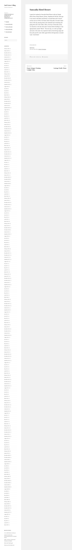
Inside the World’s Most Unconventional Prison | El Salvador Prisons (10, 536)
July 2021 (6, 162)
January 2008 (6, 503)
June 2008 (6, 493)
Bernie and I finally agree (8, 543)
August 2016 (6, 286)
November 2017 (7, 255)
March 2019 (6, 221)
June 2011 (6, 417)
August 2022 (6, 135)
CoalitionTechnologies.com (9, 14)
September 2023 (7, 107)
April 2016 (6, 295)
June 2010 (6, 442)
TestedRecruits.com (7, 15)
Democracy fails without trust (9, 545)
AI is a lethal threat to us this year (10, 532)
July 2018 (6, 238)
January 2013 (6, 377)
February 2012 (6, 400)
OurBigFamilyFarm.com (8, 17)
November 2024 (7, 80)
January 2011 (6, 427)
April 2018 (6, 244)
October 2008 (6, 484)
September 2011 (7, 411)
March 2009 (6, 474)
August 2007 (6, 514)
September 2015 (7, 309)
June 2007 (6, 518)
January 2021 (6, 175)
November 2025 (7, 54)
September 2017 (7, 259)
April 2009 (6, 472)
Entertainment (45, 56)
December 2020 (7, 177)
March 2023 (6, 120)
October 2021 (6, 156)
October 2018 (6, 231)
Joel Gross (39, 56)
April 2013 (6, 371)
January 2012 (6, 402)
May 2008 (6, 495)
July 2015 (6, 314)
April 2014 (6, 345)
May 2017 (6, 267)
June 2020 (6, 189)
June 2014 (6, 341)
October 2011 (6, 409)
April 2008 (6, 497)
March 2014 (6, 347)
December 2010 (7, 430)
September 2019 (7, 208)
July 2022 (6, 137)
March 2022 (6, 145)
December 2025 (7, 52)
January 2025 (6, 76)
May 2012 (6, 394)
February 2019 (6, 223)
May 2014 (6, 343)
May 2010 (6, 444)
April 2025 (6, 69)
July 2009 (6, 465)
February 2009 (6, 476)
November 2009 (7, 457)
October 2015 (6, 307)
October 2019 (6, 206)
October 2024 (6, 82)
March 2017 (6, 272)
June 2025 (6, 65)
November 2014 (7, 331)
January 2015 (6, 326)
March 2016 (6, 297)
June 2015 (6, 316)
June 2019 (6, 215)
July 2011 (6, 415)
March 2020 (6, 196)
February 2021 (6, 172)
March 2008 (6, 499)
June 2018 (6, 240)
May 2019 (6, 217)
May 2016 (6, 293)
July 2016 (6, 288)
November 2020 (7, 179)
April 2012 (6, 396)
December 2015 (7, 303)
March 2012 (6, 398)
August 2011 (6, 413)
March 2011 (6, 423)
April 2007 (6, 522)
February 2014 (6, 349)
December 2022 (7, 126)
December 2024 (7, 78)
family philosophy (9, 31)
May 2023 (6, 116)
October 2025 (6, 57)
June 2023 (6, 113)
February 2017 (6, 274)
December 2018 (7, 227)
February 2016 (6, 299)
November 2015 (7, 305)
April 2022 (6, 143)
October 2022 (6, 130)
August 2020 (6, 185)
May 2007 (6, 520)
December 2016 (7, 278)
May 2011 (6, 419)
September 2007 (7, 512)
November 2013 (7, 356)
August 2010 (6, 438)
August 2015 (6, 312)
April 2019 (6, 219)
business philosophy (9, 26)
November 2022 (7, 128)
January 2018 (6, 250)
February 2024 (6, 97)
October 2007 (6, 510)
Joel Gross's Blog (10, 5)
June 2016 (6, 290)
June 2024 (6, 90)
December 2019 (7, 202)
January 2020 (6, 200)
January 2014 (6, 352)
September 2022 (7, 132)
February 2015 (6, 324)
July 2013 (6, 364)
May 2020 (6, 191)
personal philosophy (9, 24)
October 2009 (6, 459)
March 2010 (6, 449)
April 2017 (6, 269)
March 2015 (6, 322)
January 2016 (6, 301)
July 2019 (6, 212)
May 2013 (6, 368)
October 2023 (6, 105)
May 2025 (6, 67)
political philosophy (9, 29)
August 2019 (6, 210)
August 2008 (6, 489)
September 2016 (7, 284)
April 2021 (6, 168)
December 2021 (7, 151)
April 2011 (6, 421)
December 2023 (7, 101)
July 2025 (6, 63)
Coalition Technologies (42, 49)
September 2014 (7, 335)
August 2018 (6, 236)
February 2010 (6, 451)
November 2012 (7, 381)
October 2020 (6, 181)
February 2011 (6, 425)
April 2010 (6, 446)
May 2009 (6, 470)
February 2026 (6, 48)
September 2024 (7, 84)
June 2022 (6, 139)
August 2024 (6, 86)
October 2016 (6, 282)
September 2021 (7, 158)
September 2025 (7, 59)
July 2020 (6, 187)
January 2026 (6, 50)
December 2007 (7, 505)
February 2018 (6, 248)
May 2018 (6, 242)
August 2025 (6, 61)
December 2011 (7, 404)
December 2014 (7, 328)
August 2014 (6, 337)
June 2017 (6, 265)
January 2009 (6, 478)
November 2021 (7, 153)
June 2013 (6, 366)
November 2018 (7, 229)
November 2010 (7, 432)
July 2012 (6, 390)
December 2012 (7, 379)
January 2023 (6, 124)
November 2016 (7, 280)
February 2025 (6, 73)
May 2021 (6, 166)
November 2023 (7, 103)
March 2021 (6, 170)
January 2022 (6, 149)
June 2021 (6, 164)
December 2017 (7, 253)
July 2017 (6, 263)
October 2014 (6, 333)
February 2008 (6, 501)
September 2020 (7, 183)
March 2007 (6, 524)
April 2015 (6, 320)
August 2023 (6, 109)
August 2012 (6, 387)
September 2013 (7, 360)
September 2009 (7, 461)
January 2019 (6, 225)
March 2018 (6, 246)
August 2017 (6, 261)
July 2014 (6, 339)
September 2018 (7, 234)
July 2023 (6, 111)
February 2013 (6, 375)
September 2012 (7, 385)
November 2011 (7, 406)
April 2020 (6, 194)
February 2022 (6, 147)
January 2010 (6, 453)
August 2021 (6, 160)
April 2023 (6, 118)
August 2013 (6, 362)
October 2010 (6, 434)
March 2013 (6, 373)
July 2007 (6, 516)
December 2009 (7, 455)
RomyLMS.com (7, 16)
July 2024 (6, 88)
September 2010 (7, 436)
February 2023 (6, 122)
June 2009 (6, 468)
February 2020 (6, 198)
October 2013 (6, 358)
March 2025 (6, 71)
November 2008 (7, 482)
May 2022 (6, 141)
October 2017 (6, 257)
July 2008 (6, 491)
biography (7, 21)
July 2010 (6, 440)
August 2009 (6, 463)
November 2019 (7, 204)
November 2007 (7, 508)
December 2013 (7, 354)
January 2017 (6, 276)
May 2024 (6, 92)
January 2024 (6, 99)
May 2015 (6, 318)
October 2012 (6, 383)
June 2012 (6, 392)
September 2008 (7, 486)
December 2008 (7, 480)
